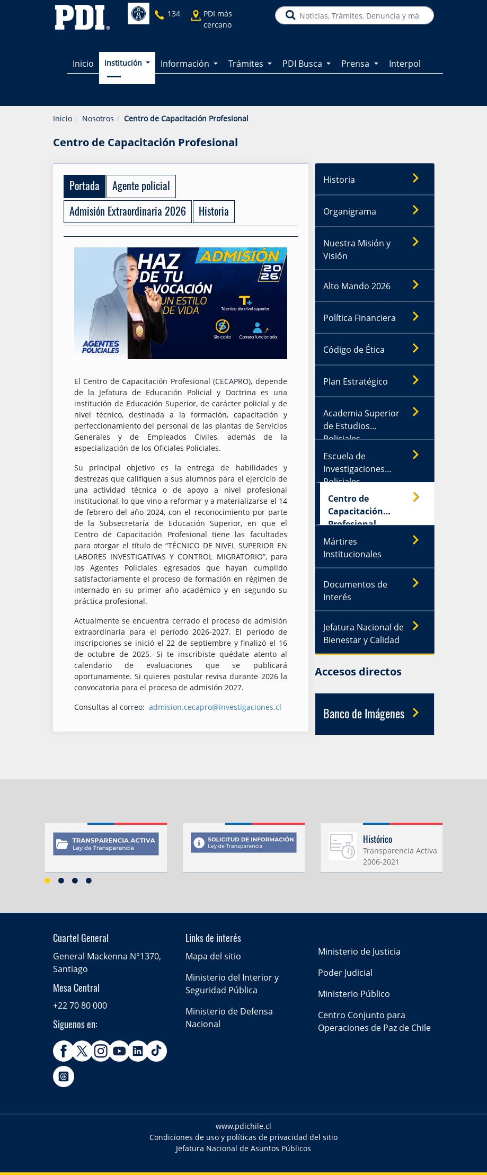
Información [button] (186, 63)
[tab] (84, 186)
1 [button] (47, 880)
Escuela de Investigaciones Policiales (375, 464)
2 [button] (61, 880)
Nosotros (98, 118)
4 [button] (89, 880)
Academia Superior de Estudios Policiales (375, 421)
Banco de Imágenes (375, 713)
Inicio (83, 63)
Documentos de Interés (375, 588)
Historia (375, 179)
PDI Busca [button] (303, 63)
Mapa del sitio (213, 956)
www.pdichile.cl (243, 1126)
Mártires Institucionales (375, 545)
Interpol (405, 63)
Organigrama (375, 210)
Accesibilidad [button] (138, 13)
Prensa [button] (356, 63)
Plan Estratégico (375, 380)
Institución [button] (124, 63)
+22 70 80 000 (80, 1005)
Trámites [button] (246, 63)
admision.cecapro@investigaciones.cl (215, 707)
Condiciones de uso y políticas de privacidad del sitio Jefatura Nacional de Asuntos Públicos (243, 1142)
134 (173, 13)
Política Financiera (375, 317)
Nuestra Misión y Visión (375, 247)
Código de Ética (375, 349)
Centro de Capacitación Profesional (377, 506)
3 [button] (75, 880)
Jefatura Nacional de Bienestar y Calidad (375, 631)
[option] (106, 852)
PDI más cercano (217, 19)
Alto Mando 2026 (375, 285)
